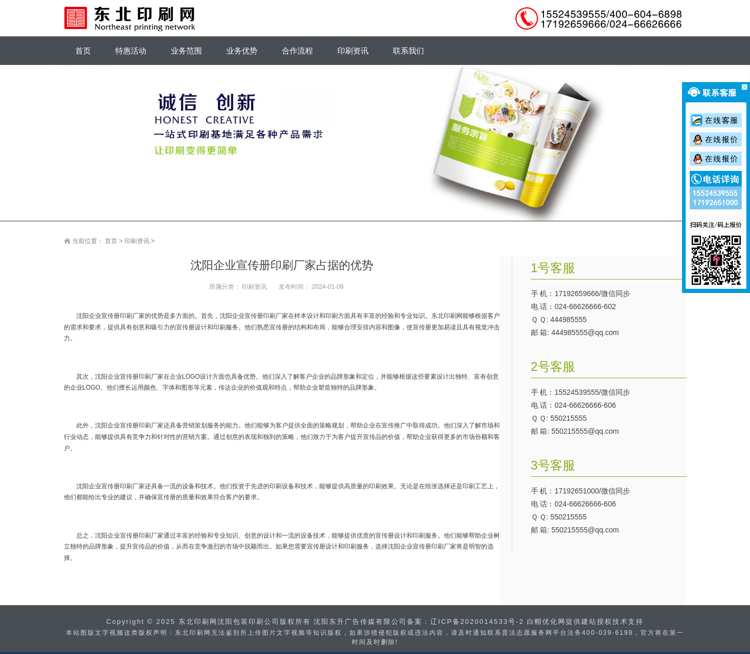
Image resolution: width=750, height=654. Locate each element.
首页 (111, 241)
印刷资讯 (137, 241)
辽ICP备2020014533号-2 (477, 621)
